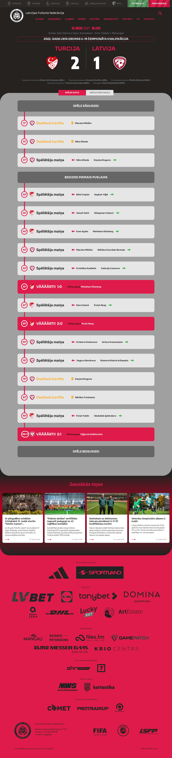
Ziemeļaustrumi (95, 3)
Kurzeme (14, 3)
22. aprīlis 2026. (149, 539)
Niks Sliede (81, 141)
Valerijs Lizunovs (110, 268)
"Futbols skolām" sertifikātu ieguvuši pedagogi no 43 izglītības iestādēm (62, 521)
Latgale (72, 3)
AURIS (155, 749)
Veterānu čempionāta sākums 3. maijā (149, 519)
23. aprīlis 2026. (22, 539)
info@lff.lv (47, 734)
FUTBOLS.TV (138, 3)
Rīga (117, 3)
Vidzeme (33, 3)
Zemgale (53, 3)
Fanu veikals (159, 3)
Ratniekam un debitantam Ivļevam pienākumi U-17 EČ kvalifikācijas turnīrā (103, 521)
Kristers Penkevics (86, 342)
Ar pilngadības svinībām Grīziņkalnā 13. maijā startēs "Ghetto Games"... (20, 521)
